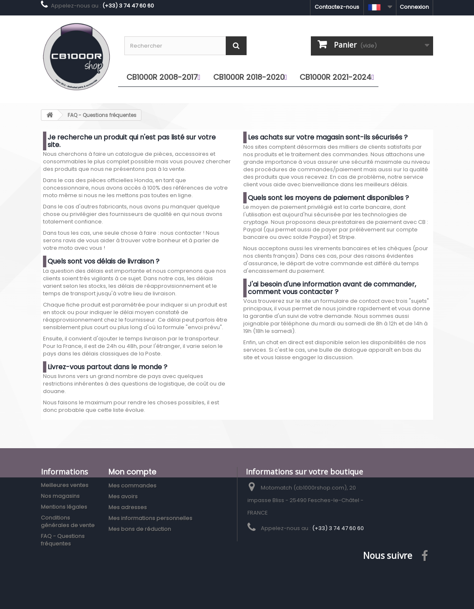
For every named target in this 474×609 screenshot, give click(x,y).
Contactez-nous (337, 7)
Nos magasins (60, 496)
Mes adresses (127, 507)
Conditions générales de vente (68, 521)
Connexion (414, 7)
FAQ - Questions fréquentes (63, 540)
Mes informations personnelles (150, 518)
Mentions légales (64, 507)
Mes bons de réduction (139, 529)
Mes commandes (132, 486)
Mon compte (132, 472)
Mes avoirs (123, 496)
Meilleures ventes (64, 485)
